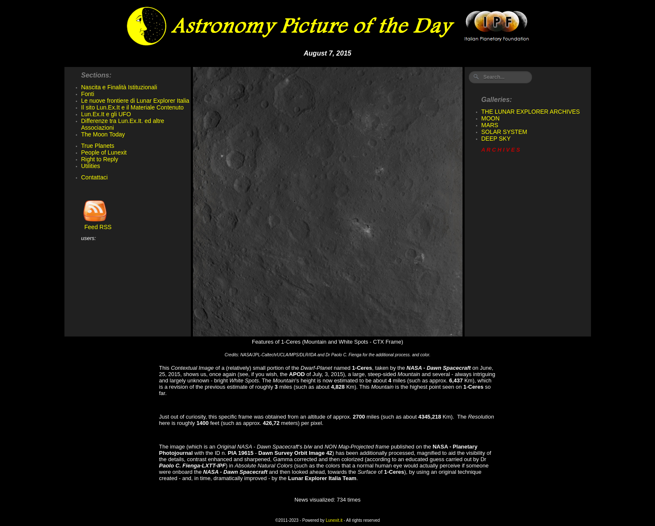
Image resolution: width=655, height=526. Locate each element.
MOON (490, 118)
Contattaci (94, 177)
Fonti (87, 94)
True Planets (98, 145)
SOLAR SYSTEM (504, 131)
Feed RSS (96, 224)
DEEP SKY (496, 138)
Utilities (90, 166)
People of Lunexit (104, 152)
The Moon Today (103, 134)
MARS (489, 125)
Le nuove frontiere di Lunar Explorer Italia (135, 100)
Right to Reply (99, 159)
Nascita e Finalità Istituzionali (119, 87)
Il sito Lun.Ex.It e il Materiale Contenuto (132, 107)
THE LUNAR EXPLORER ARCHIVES (530, 111)
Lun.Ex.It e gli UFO (106, 114)
